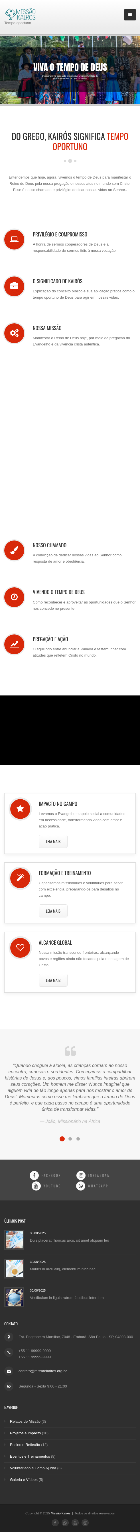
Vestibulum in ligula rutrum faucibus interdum (67, 1298)
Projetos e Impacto (25, 1433)
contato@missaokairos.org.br (43, 1371)
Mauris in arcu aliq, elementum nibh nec (63, 1269)
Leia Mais (53, 841)
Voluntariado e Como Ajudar (33, 1468)
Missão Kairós (61, 1513)
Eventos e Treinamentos (30, 1456)
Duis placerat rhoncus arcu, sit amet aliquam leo (69, 1240)
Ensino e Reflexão (25, 1445)
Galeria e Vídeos (24, 1479)
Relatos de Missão (25, 1421)
